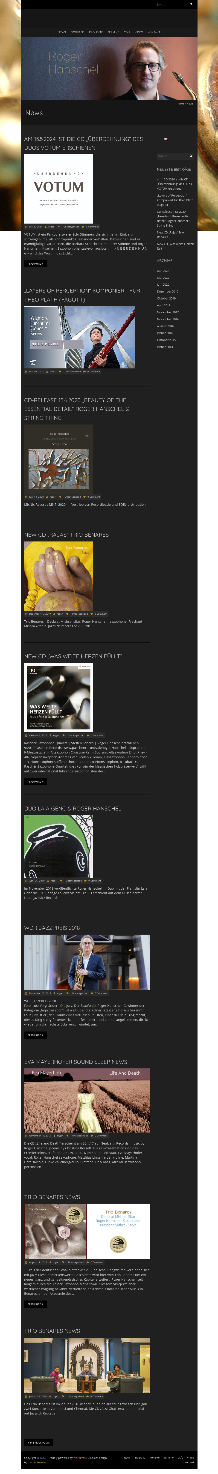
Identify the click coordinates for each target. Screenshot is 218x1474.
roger (51, 226)
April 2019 (163, 305)
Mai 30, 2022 (36, 371)
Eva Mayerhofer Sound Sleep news (75, 1061)
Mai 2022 (163, 277)
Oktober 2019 (166, 298)
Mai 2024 (163, 271)
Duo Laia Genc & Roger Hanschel (72, 808)
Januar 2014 (165, 347)
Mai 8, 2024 (35, 226)
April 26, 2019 (37, 880)
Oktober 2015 (166, 340)
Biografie (77, 32)
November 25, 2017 (40, 993)
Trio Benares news (52, 1196)
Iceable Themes (37, 1462)
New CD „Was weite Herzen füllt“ (73, 656)
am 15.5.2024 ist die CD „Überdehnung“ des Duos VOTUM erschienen (174, 184)
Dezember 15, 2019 (40, 613)
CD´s (127, 32)
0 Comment (92, 226)
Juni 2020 (163, 284)
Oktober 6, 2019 (38, 735)
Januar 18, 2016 (38, 1396)
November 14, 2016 (40, 1135)
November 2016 (168, 319)
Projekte (96, 32)
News (62, 32)
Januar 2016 (165, 333)
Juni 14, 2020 (36, 496)
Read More (36, 263)
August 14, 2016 (38, 1262)
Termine (113, 32)
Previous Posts (39, 1442)
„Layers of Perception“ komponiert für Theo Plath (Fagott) (175, 200)
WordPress (80, 1457)
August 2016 (165, 326)
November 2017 (168, 312)
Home (181, 103)
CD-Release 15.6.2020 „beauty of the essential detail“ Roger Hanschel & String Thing (76, 409)
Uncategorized (71, 226)
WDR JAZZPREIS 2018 (52, 927)
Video (139, 32)
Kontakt (154, 32)
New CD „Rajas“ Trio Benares (66, 534)
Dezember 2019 (167, 291)
